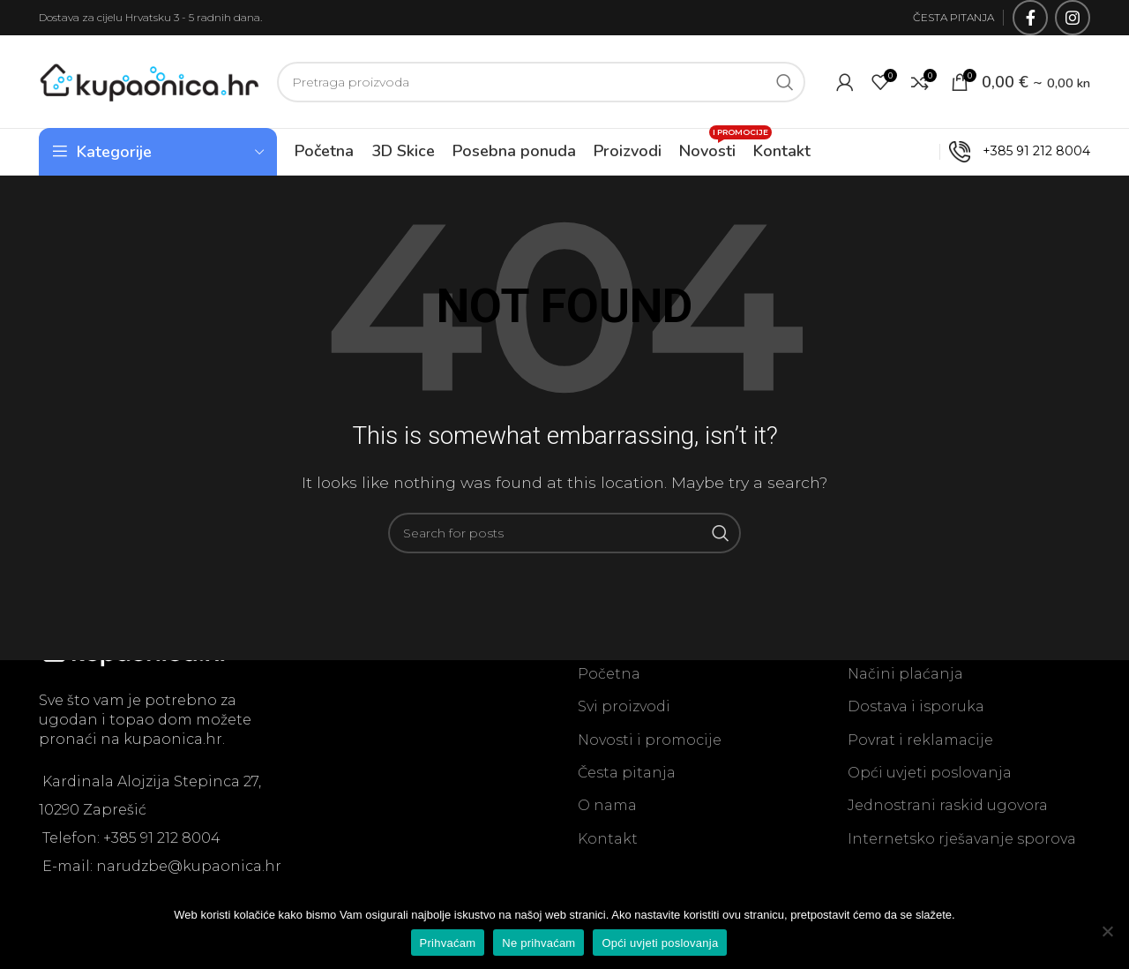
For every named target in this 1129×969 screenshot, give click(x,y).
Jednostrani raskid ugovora (948, 805)
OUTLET (900, 151)
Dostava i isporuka (916, 706)
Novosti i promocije (650, 740)
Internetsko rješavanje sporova (962, 838)
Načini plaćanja (905, 673)
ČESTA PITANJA (953, 17)
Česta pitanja (627, 772)
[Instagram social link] (1072, 17)
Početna (609, 673)
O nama (607, 805)
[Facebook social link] (1030, 17)
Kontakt (608, 838)
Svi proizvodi (624, 706)
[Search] (541, 82)
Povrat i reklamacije (920, 740)
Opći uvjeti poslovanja (930, 772)
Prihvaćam (448, 943)
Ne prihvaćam (538, 943)
